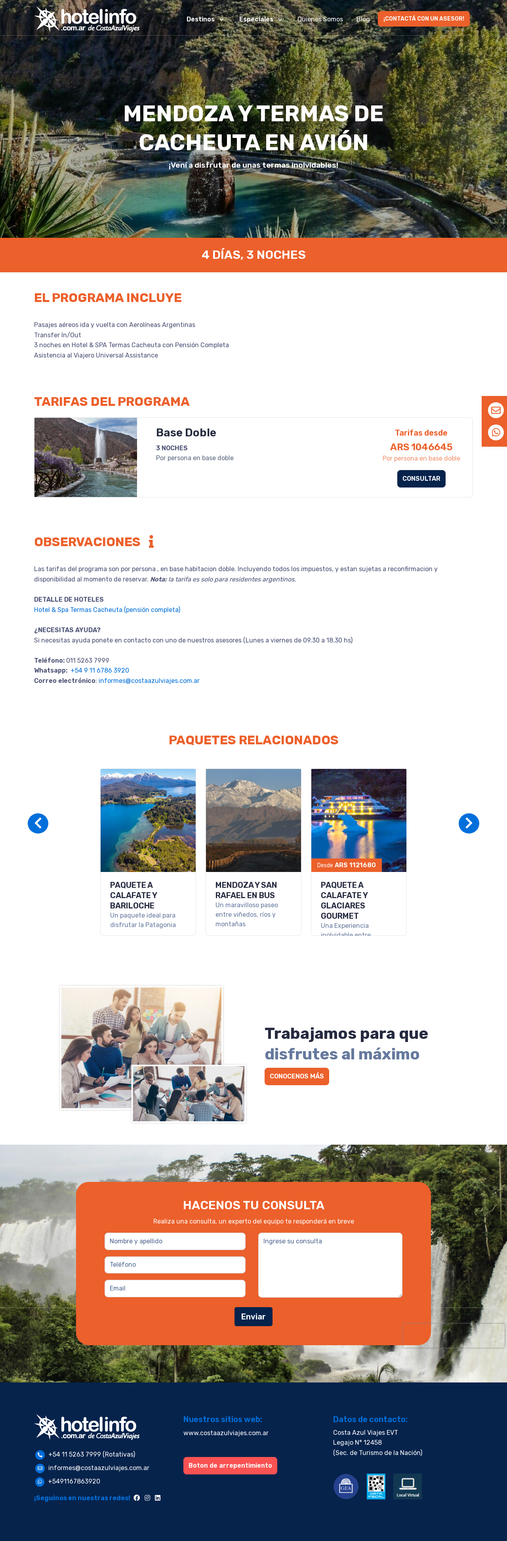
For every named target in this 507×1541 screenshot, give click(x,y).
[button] (206, 19)
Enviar (253, 1316)
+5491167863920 (74, 1481)
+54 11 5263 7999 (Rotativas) (91, 1454)
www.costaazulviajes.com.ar (226, 1433)
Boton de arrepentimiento (230, 1465)
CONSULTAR (421, 478)
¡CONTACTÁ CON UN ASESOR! (423, 18)
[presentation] (454, 1336)
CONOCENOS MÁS (297, 1076)
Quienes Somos (320, 19)
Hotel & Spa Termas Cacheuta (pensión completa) (107, 610)
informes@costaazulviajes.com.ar (149, 680)
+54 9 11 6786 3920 (99, 670)
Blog (363, 19)
